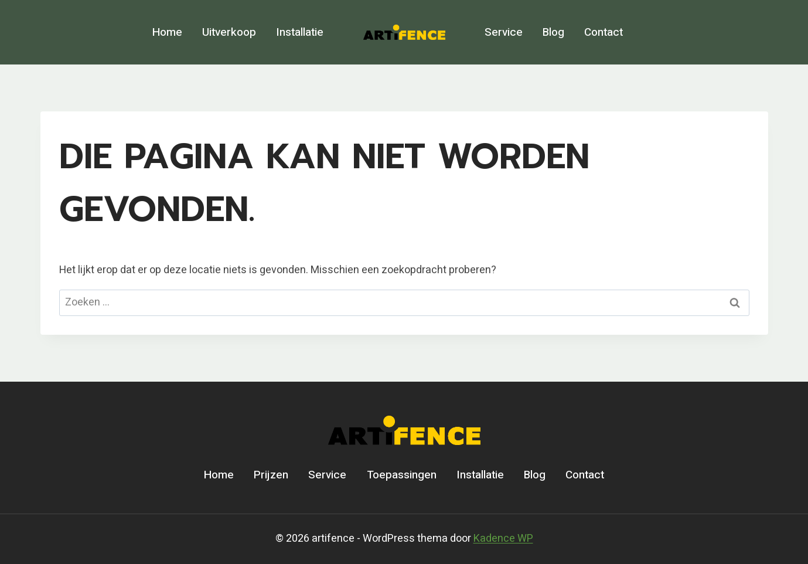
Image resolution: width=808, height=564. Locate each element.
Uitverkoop (229, 32)
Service (504, 32)
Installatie (299, 32)
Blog (553, 32)
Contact (603, 32)
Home (167, 32)
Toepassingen (402, 475)
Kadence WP (503, 538)
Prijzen (271, 475)
